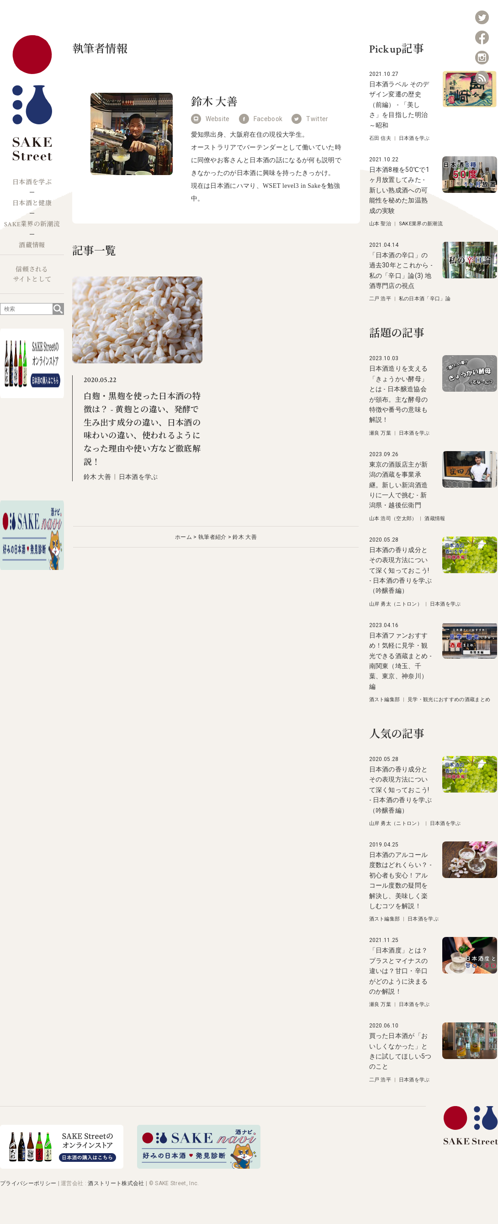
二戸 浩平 (380, 299)
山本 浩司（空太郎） (393, 519)
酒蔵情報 (32, 245)
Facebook (268, 118)
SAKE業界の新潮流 (32, 224)
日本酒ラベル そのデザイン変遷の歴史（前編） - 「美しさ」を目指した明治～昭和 (399, 104)
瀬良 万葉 (380, 433)
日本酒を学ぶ (32, 182)
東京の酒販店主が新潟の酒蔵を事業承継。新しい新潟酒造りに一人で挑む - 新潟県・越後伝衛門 (398, 485)
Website (218, 118)
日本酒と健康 (32, 203)
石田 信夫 (380, 138)
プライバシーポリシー (28, 1183)
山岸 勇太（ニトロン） (396, 604)
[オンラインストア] (61, 1166)
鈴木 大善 (97, 476)
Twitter (317, 118)
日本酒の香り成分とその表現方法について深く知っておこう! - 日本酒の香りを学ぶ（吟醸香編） (400, 570)
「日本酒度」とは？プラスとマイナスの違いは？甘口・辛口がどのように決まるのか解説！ (398, 971)
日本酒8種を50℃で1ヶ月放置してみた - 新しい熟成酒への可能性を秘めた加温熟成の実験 (399, 190)
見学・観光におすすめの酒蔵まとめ (449, 699)
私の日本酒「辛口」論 (424, 299)
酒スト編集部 (384, 699)
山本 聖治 (380, 224)
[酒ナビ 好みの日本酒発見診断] (198, 1166)
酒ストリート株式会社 (116, 1183)
